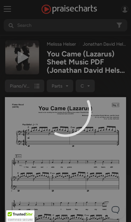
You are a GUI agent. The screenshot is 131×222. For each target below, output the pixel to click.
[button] (20, 216)
